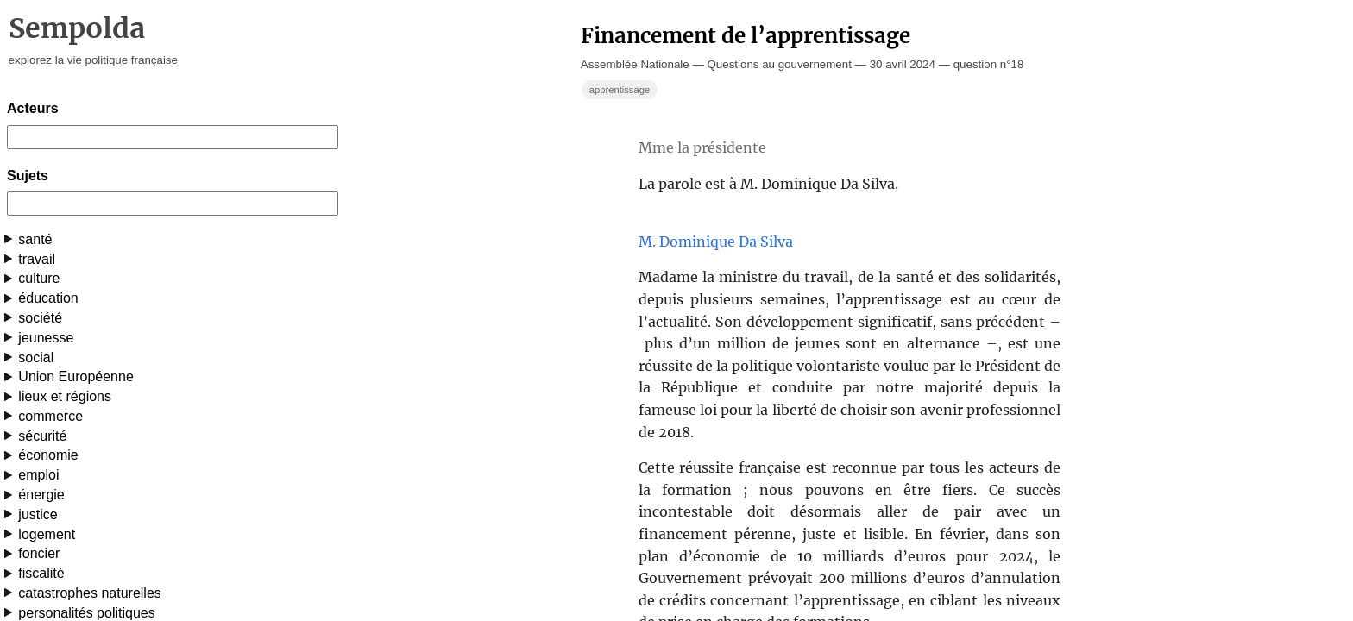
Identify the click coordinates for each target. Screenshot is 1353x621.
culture (39, 278)
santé (35, 239)
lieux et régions (64, 396)
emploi (38, 474)
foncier (39, 553)
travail (36, 259)
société (40, 317)
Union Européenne (75, 376)
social (35, 357)
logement (46, 534)
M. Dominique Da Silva (716, 241)
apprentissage (619, 90)
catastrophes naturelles (89, 593)
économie (48, 455)
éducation (48, 298)
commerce (50, 416)
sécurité (42, 436)
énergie (41, 494)
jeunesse (45, 337)
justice (37, 514)
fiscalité (41, 573)
